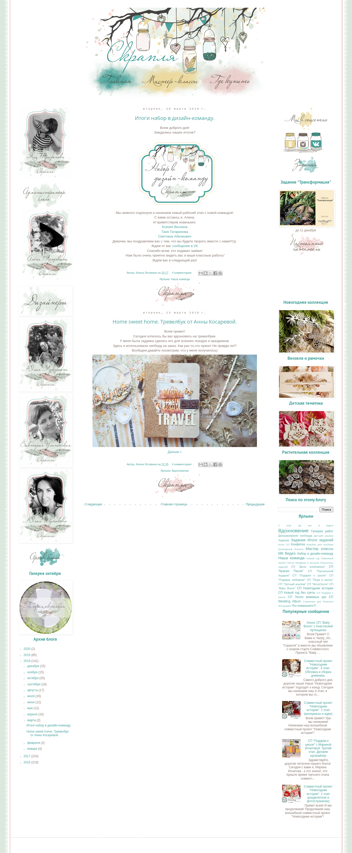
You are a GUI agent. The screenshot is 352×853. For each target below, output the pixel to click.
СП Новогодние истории (315, 588)
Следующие (93, 504)
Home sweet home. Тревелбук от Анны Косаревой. (175, 321)
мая (30, 708)
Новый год (313, 558)
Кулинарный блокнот (290, 549)
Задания (298, 540)
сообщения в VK (185, 246)
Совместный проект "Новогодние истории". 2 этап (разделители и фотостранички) (318, 794)
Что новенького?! (304, 606)
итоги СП (284, 544)
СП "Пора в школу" (320, 579)
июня (31, 702)
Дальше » (175, 452)
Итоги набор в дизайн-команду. (175, 118)
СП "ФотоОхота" (317, 584)
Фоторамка (284, 605)
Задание (283, 540)
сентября (34, 684)
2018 (27, 661)
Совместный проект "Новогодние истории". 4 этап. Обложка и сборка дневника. (318, 668)
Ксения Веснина (174, 227)
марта (32, 720)
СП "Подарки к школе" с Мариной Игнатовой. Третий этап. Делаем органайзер (318, 748)
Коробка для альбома (320, 544)
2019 (27, 655)
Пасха (290, 562)
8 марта (325, 525)
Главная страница (174, 504)
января (32, 749)
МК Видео (287, 553)
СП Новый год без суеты (296, 592)
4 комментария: (182, 272)
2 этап (284, 525)
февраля (34, 743)
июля (31, 696)
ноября (32, 672)
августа (33, 690)
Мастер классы (319, 549)
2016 (27, 762)
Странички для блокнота (318, 601)
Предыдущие (255, 504)
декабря (33, 666)
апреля (32, 714)
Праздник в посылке (307, 562)
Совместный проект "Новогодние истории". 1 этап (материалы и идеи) (318, 708)
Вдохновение (180, 470)
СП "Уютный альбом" (292, 584)
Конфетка (298, 544)
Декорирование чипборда (295, 535)
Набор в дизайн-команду (315, 553)
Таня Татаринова (174, 232)
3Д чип (305, 525)
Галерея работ (322, 531)
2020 (27, 649)
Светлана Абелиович (174, 236)
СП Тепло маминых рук (307, 597)
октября (33, 678)
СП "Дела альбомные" (308, 566)
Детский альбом (323, 535)
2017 (27, 756)
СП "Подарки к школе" (309, 575)
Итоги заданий (320, 540)
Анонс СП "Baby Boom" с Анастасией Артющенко (318, 626)
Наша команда (180, 279)
